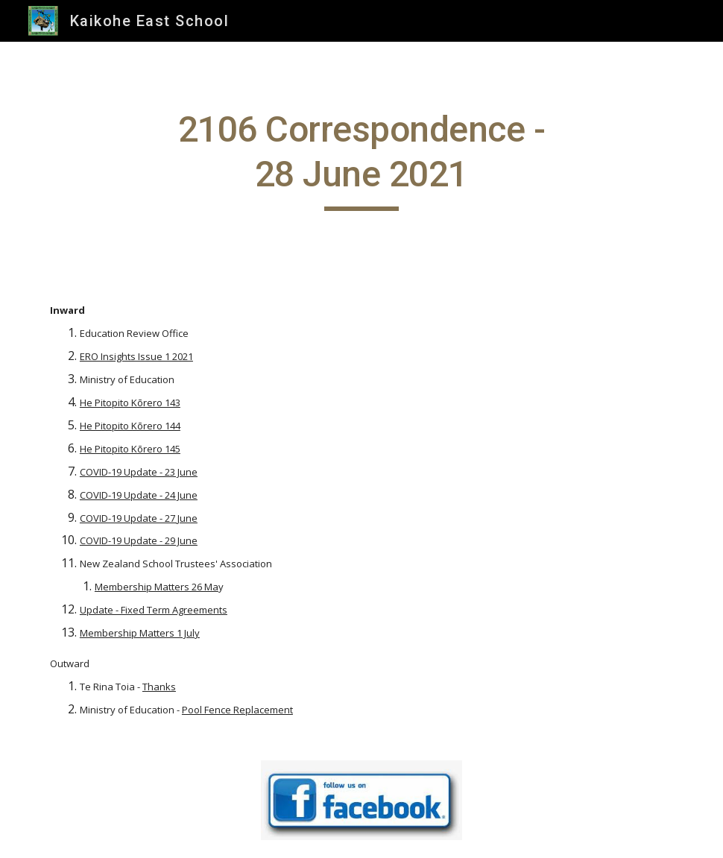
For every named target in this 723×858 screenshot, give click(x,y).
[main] (362, 159)
